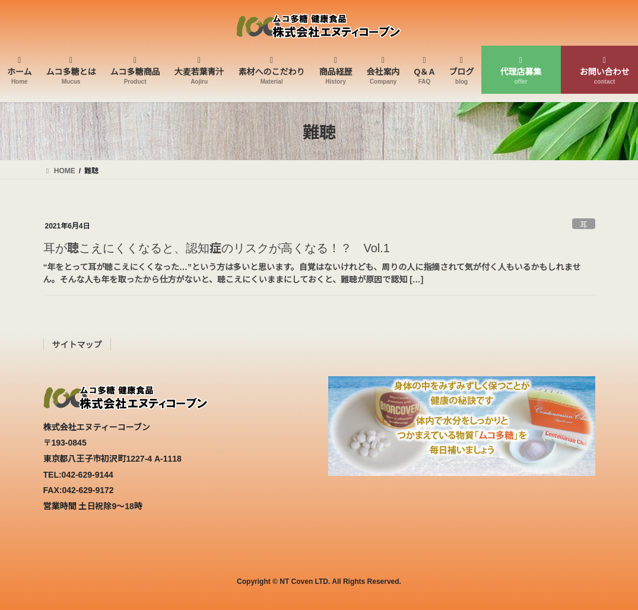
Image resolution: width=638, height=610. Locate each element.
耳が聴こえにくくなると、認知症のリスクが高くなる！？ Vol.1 (216, 247)
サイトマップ (77, 344)
